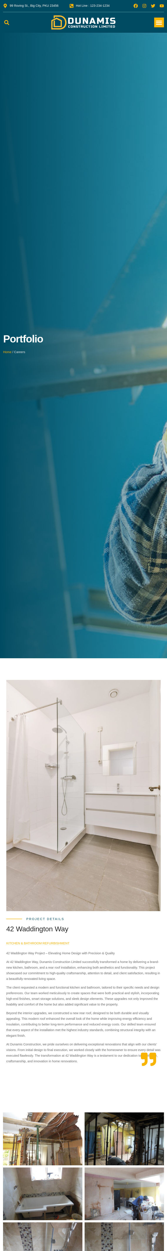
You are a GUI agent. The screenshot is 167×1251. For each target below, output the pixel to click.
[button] (6, 22)
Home (7, 352)
